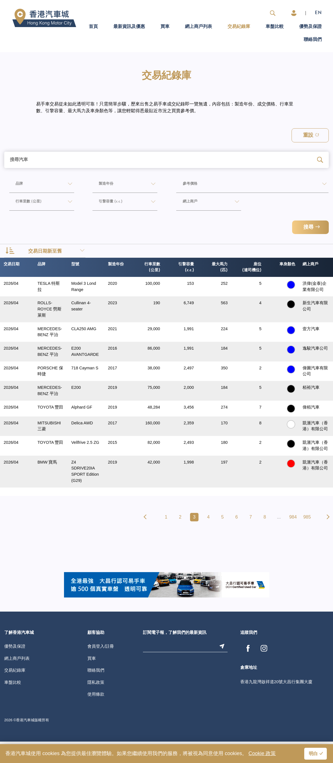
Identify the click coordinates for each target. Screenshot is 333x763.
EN (318, 13)
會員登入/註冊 (100, 667)
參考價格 (185, 185)
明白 (313, 754)
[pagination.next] (327, 538)
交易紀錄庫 (239, 27)
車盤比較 (275, 27)
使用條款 (95, 715)
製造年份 (102, 185)
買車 (164, 27)
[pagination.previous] (146, 538)
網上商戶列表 (198, 27)
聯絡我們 (313, 40)
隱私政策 (95, 703)
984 (293, 538)
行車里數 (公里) (26, 203)
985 (307, 538)
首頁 (93, 27)
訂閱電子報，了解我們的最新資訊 (174, 654)
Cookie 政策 (262, 753)
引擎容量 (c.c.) (107, 203)
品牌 (14, 185)
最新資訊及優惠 (129, 27)
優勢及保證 (310, 27)
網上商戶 (185, 203)
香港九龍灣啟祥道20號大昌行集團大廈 (276, 703)
